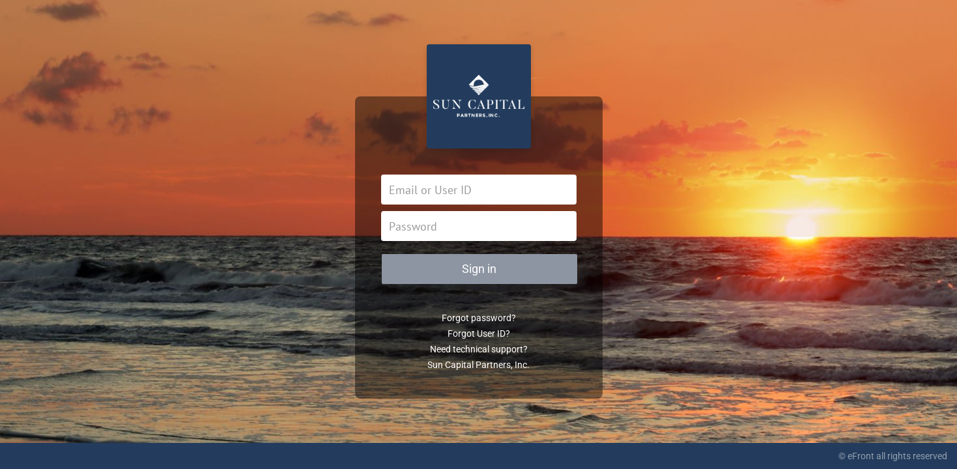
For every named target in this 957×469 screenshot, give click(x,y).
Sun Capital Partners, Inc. (478, 365)
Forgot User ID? (479, 333)
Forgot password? (479, 318)
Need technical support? (479, 349)
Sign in (479, 269)
